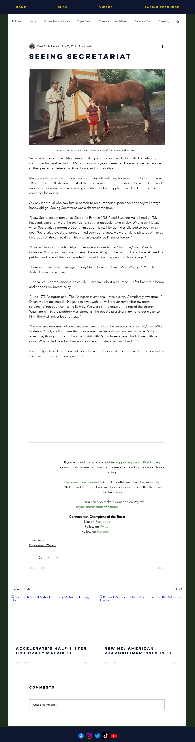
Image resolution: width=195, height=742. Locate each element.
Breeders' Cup (142, 21)
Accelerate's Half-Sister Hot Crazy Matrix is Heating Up (51, 650)
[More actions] (162, 46)
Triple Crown (84, 21)
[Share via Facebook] (31, 557)
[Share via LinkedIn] (49, 557)
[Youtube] (114, 735)
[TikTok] (105, 735)
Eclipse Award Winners (57, 21)
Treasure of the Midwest (113, 21)
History (32, 21)
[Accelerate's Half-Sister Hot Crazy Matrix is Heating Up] (53, 618)
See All (178, 588)
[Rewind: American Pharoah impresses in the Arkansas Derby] (141, 618)
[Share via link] (58, 557)
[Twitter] (97, 735)
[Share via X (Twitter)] (40, 557)
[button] (177, 21)
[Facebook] (81, 735)
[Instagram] (89, 735)
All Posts (16, 21)
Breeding (164, 21)
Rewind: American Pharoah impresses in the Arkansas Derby (140, 650)
